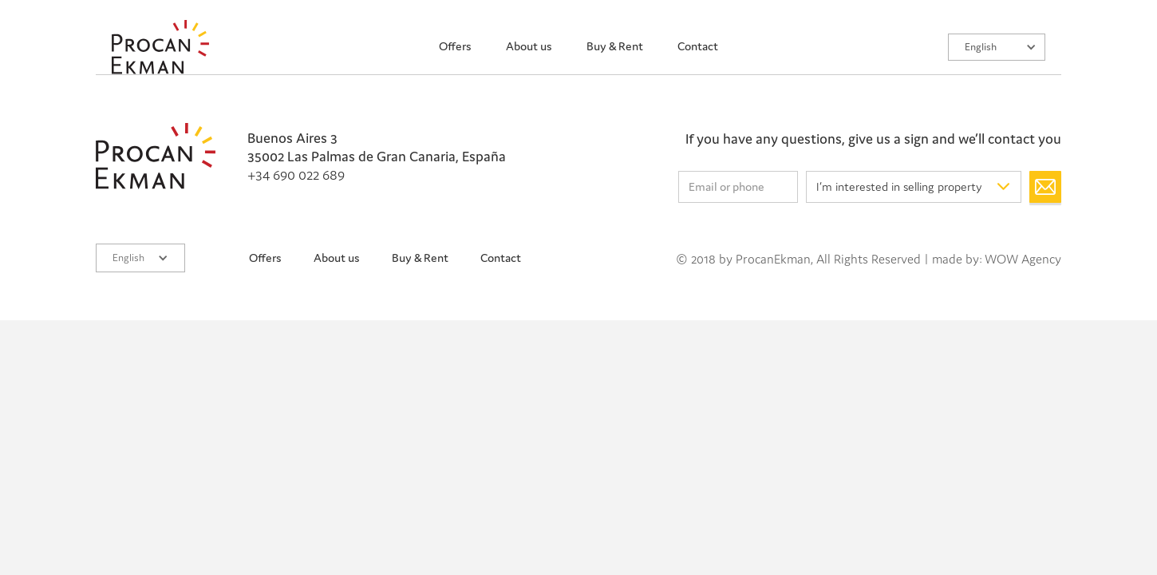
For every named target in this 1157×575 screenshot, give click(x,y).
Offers (455, 46)
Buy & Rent (614, 46)
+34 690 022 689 (296, 174)
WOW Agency (1023, 259)
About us (529, 46)
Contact (697, 46)
